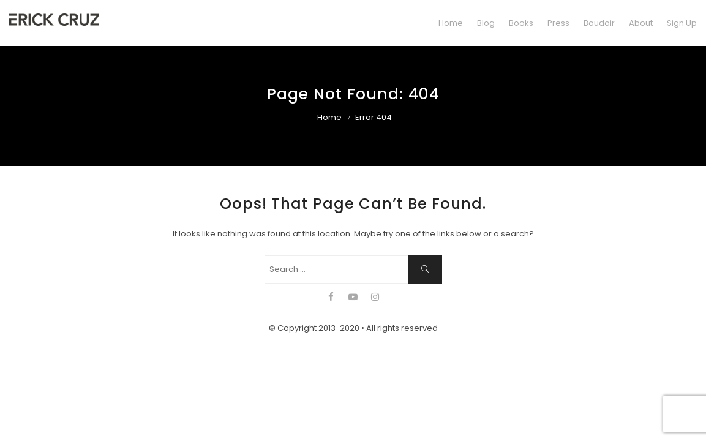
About (641, 23)
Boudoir (599, 23)
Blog (486, 23)
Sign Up (682, 23)
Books (521, 23)
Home (450, 23)
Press (558, 23)
